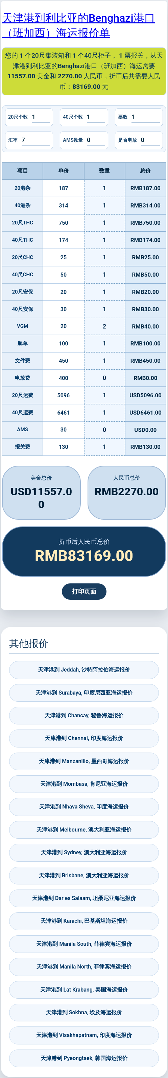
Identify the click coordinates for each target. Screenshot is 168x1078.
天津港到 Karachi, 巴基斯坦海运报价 (84, 921)
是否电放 (127, 140)
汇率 (13, 140)
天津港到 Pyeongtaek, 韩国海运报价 (84, 1058)
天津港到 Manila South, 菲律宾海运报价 (83, 944)
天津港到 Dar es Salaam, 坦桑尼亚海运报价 (84, 898)
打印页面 (84, 591)
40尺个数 (72, 117)
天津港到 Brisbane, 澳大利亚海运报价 (84, 875)
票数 (122, 117)
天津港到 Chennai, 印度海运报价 (84, 738)
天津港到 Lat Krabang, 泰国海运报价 (83, 989)
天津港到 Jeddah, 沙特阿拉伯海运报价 (84, 669)
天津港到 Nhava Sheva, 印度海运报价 (84, 806)
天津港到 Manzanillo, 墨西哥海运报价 (84, 761)
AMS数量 (73, 140)
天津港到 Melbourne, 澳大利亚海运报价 (84, 829)
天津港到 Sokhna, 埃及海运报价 (84, 1012)
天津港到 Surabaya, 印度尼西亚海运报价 (83, 693)
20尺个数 (18, 117)
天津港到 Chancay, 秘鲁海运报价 (84, 715)
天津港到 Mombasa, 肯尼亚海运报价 (84, 784)
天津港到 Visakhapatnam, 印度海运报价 (84, 1035)
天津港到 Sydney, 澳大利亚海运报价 (84, 852)
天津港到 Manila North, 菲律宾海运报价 (84, 966)
